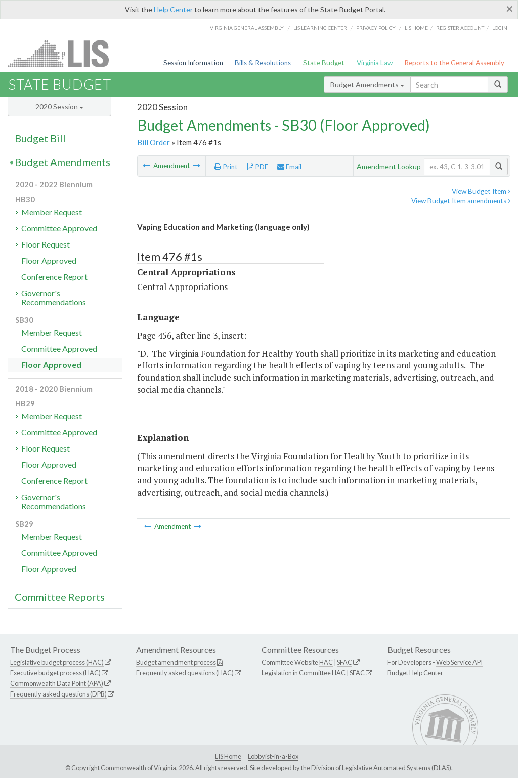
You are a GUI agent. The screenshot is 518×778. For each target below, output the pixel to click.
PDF (257, 166)
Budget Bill (40, 138)
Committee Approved (59, 228)
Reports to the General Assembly (454, 63)
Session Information (193, 63)
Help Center (173, 9)
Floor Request (45, 244)
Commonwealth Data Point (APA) (56, 683)
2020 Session (59, 106)
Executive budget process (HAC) (55, 673)
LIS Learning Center (320, 28)
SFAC (344, 662)
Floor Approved (48, 260)
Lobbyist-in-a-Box (273, 756)
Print (226, 166)
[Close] (509, 8)
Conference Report (54, 276)
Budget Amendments (367, 84)
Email (289, 166)
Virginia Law (375, 63)
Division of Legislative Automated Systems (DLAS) (381, 768)
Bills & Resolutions (263, 63)
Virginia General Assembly (247, 28)
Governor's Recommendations (53, 297)
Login (499, 28)
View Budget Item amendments (460, 201)
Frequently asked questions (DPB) (58, 694)
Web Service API (459, 662)
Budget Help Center (415, 673)
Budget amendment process (176, 662)
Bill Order (153, 142)
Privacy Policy (376, 28)
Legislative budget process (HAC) (57, 662)
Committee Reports (60, 597)
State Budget (323, 63)
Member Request (51, 212)
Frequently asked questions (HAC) (185, 673)
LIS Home (228, 756)
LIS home (416, 28)
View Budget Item (481, 191)
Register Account (460, 28)
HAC (326, 662)
